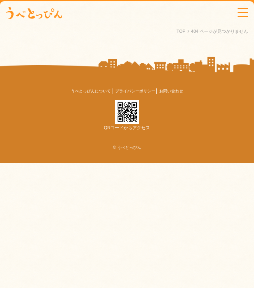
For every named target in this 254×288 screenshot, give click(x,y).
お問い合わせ (171, 91)
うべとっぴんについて (91, 91)
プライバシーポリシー (135, 91)
